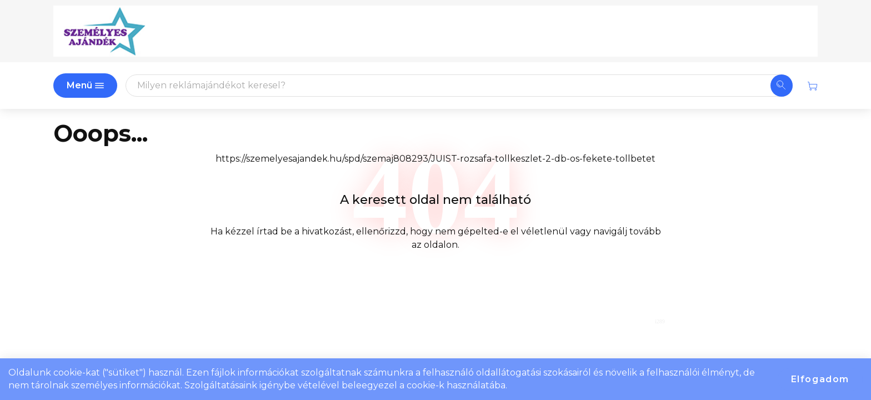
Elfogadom (820, 379)
